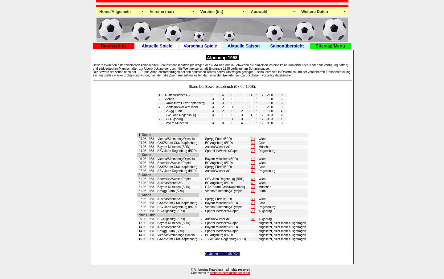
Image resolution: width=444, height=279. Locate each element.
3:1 (253, 143)
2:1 (253, 139)
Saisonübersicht (287, 45)
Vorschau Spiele (200, 45)
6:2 (253, 183)
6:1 (253, 179)
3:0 (253, 219)
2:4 (253, 187)
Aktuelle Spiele (157, 45)
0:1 (253, 167)
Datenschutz (113, 45)
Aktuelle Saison (244, 45)
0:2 (253, 171)
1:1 (253, 163)
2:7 (253, 211)
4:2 (253, 159)
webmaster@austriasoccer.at (230, 273)
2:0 (253, 191)
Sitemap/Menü (330, 45)
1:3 (253, 147)
